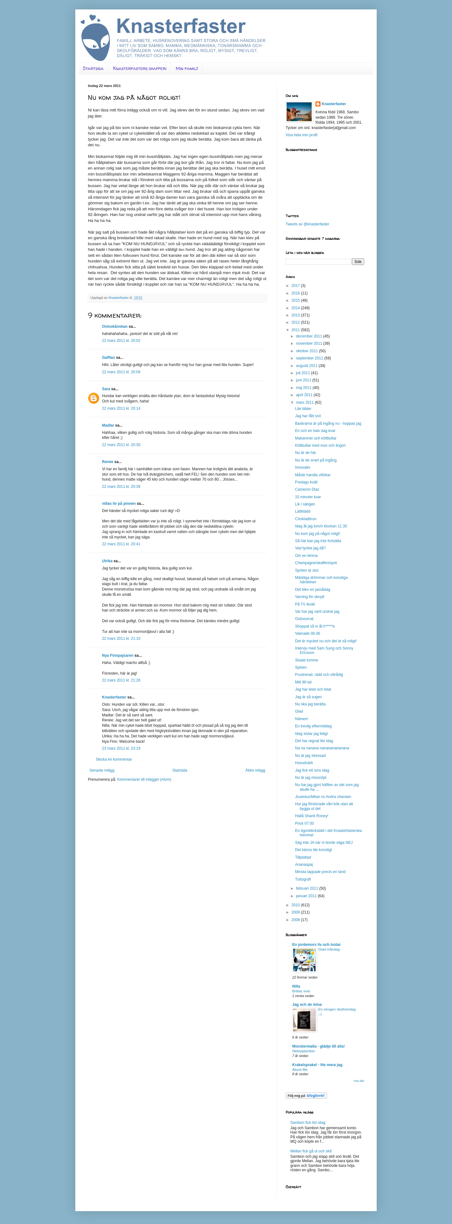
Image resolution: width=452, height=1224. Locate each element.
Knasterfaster (114, 697)
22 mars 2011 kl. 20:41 (121, 544)
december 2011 (309, 336)
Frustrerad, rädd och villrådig (319, 674)
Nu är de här (305, 452)
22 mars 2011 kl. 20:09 (121, 372)
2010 (296, 905)
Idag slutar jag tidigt (311, 733)
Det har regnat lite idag (314, 741)
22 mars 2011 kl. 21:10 (121, 638)
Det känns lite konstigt (313, 850)
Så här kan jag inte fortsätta (318, 541)
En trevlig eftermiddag (313, 726)
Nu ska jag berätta (310, 704)
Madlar (108, 425)
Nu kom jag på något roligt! (317, 533)
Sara (106, 389)
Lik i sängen (305, 504)
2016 (296, 293)
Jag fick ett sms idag (312, 770)
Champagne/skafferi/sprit (316, 563)
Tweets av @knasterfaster (307, 224)
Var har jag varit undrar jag (317, 611)
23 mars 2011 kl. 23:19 (121, 748)
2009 (296, 912)
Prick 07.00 (304, 823)
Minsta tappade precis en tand (320, 872)
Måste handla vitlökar (313, 475)
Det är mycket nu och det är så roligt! (326, 641)
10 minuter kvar (308, 497)
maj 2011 (304, 388)
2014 (296, 308)
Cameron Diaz (307, 489)
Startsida (93, 68)
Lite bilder (303, 409)
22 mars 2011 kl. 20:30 (121, 445)
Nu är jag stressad (310, 755)
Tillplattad (303, 857)
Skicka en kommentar (114, 759)
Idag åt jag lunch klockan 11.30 (321, 526)
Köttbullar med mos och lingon (320, 445)
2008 (296, 920)
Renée (107, 462)
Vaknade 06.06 (307, 633)
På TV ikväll (305, 604)
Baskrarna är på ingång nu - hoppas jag (328, 423)
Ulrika (107, 561)
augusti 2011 (307, 366)
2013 (296, 315)
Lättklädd (302, 511)
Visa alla (358, 1080)
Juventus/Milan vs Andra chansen (323, 797)
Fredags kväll (306, 482)
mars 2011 (305, 402)
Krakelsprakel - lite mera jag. (317, 1065)
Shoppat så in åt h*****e (315, 626)
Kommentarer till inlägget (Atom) (144, 779)
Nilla (296, 986)
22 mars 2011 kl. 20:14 (121, 408)
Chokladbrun (305, 519)
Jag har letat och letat (313, 689)
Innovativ (302, 467)
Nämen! (301, 719)
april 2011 (305, 395)
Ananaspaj (304, 864)
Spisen (301, 667)
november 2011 (309, 343)
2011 (296, 330)
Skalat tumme (306, 660)
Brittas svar (301, 991)
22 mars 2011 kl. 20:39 (121, 486)
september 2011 (310, 358)
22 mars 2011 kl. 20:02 (121, 340)
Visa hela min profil (301, 135)
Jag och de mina (307, 1004)
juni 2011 (304, 380)
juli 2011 (303, 373)
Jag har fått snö (308, 416)
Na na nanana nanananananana (322, 748)
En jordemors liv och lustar (316, 944)
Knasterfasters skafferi (139, 68)
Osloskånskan (114, 326)
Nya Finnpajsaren (117, 655)
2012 (296, 322)
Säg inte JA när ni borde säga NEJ (323, 842)
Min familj (187, 68)
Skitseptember (303, 1051)
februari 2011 (307, 888)
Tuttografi (303, 879)
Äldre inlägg (255, 770)
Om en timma (306, 555)
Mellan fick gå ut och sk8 (310, 1151)
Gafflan (108, 357)
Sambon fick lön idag (307, 1122)
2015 (296, 300)
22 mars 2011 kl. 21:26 (121, 680)
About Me (300, 1069)
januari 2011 (307, 896)
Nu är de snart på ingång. (316, 460)
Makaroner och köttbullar (315, 438)
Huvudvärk (304, 763)
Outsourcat (304, 619)
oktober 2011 (307, 351)
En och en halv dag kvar (315, 431)
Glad (299, 711)
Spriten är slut (306, 570)
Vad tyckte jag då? (310, 548)
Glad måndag (329, 949)
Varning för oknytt (309, 597)
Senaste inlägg (101, 770)
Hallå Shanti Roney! (311, 816)
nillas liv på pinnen (119, 503)
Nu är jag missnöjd (310, 777)
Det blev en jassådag (312, 589)
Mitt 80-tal (303, 682)
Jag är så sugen (308, 697)
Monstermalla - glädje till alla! (318, 1046)
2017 (296, 285)
